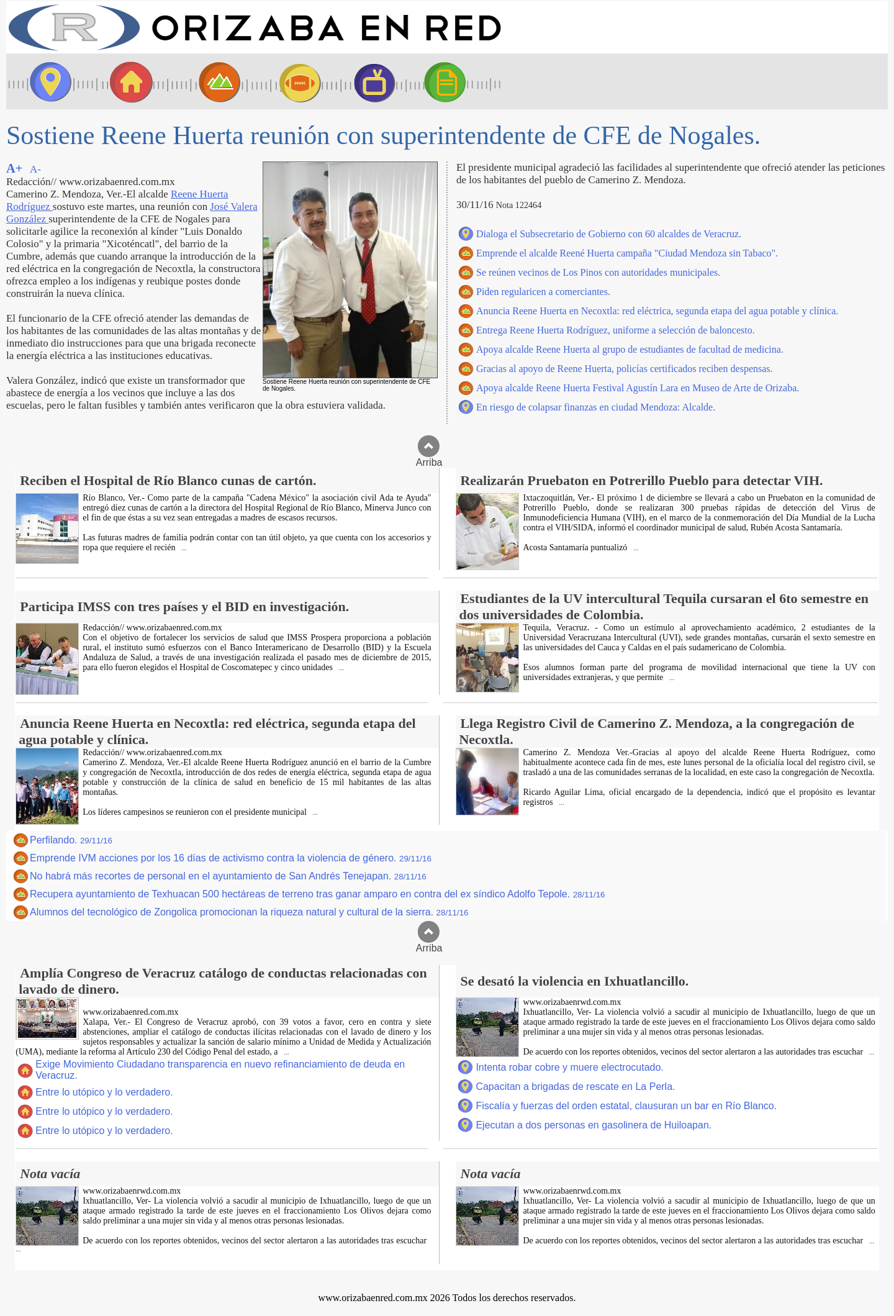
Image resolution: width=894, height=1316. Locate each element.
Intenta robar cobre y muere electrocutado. (569, 1067)
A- (35, 169)
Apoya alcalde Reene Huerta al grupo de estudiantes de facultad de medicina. (629, 349)
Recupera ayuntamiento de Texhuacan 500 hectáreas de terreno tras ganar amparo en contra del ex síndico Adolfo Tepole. (317, 894)
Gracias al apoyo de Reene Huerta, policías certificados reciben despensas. (624, 368)
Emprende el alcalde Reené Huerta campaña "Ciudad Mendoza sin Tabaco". (627, 253)
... (182, 548)
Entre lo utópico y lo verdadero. (104, 1092)
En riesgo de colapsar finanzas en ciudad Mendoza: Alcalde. (595, 407)
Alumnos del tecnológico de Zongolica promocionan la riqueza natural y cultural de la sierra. (249, 912)
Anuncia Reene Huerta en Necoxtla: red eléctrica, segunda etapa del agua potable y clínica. (657, 311)
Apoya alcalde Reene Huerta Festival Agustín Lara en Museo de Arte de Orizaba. (637, 388)
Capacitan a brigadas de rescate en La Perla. (575, 1086)
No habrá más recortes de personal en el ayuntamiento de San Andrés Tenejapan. (228, 876)
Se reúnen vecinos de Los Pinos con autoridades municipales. (598, 272)
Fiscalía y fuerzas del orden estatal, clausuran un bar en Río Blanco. (626, 1105)
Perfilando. (71, 840)
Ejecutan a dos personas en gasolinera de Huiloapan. (593, 1125)
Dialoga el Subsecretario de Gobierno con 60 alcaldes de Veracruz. (608, 234)
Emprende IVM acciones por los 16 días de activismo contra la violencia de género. (230, 858)
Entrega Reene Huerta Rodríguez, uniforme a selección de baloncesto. (615, 330)
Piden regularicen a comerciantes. (543, 291)
